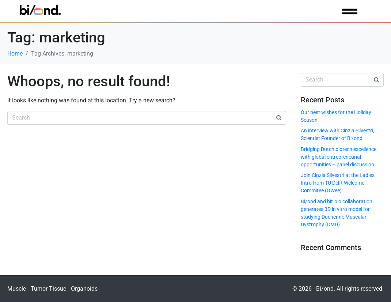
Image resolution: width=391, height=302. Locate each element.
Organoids (84, 288)
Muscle (16, 288)
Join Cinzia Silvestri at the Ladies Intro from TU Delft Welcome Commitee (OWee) (338, 182)
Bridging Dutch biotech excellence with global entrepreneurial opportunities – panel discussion (338, 156)
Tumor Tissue (48, 288)
